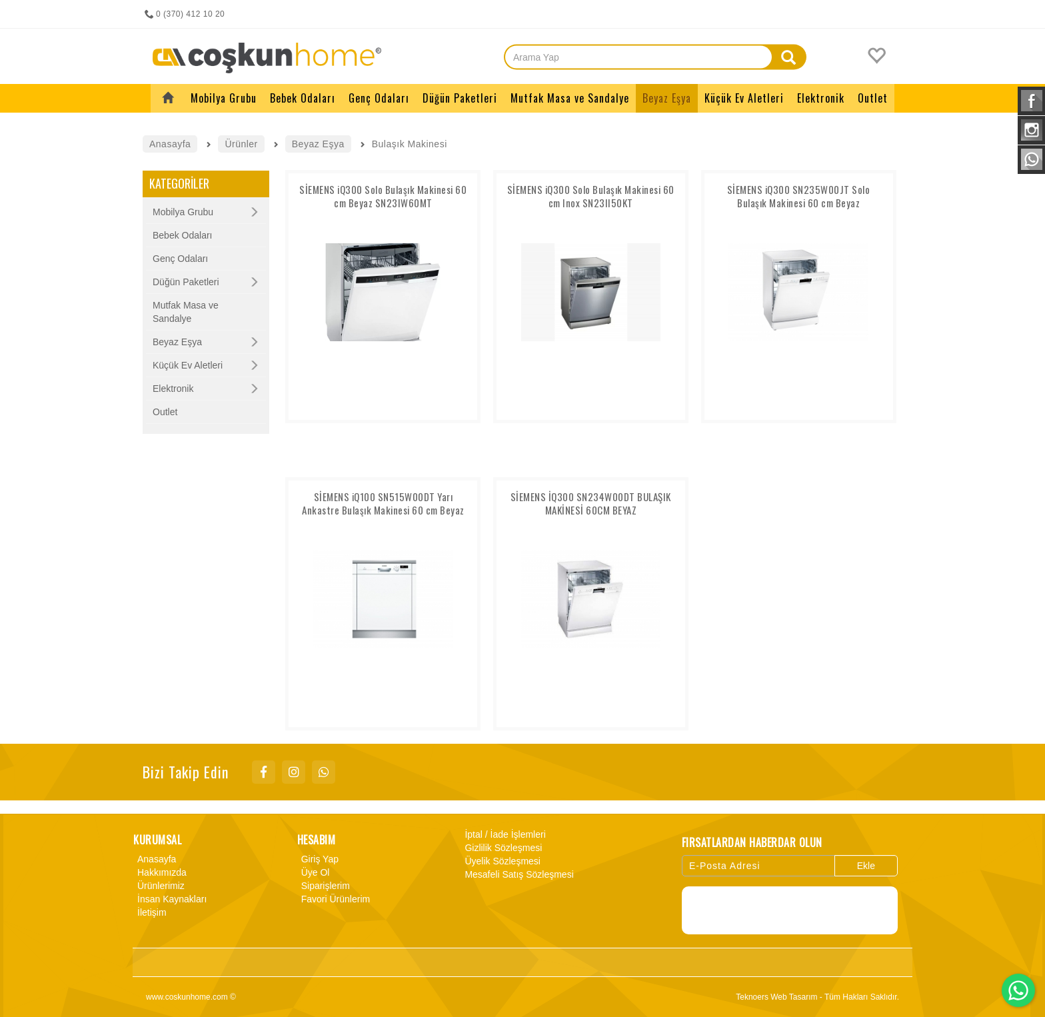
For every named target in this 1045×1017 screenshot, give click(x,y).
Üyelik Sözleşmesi (500, 861)
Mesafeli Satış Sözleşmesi (517, 874)
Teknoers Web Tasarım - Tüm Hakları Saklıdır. (817, 997)
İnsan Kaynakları (170, 899)
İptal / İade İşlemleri (503, 834)
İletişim (150, 912)
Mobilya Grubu (183, 212)
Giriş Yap (318, 859)
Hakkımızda (160, 872)
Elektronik (173, 388)
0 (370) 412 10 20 (184, 14)
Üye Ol (313, 872)
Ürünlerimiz (159, 885)
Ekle (866, 865)
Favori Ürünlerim (333, 899)
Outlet (165, 412)
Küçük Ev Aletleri (188, 365)
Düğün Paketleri (186, 282)
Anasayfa (154, 859)
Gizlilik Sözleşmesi (501, 847)
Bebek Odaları (183, 235)
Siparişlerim (323, 885)
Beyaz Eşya (177, 342)
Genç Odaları (180, 258)
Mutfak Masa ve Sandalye (186, 312)
